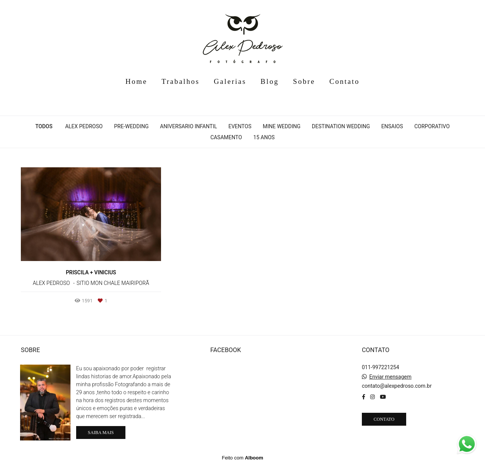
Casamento (226, 137)
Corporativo (431, 126)
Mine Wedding (281, 126)
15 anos (264, 137)
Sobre (304, 81)
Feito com (242, 458)
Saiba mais (101, 432)
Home (136, 81)
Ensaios (392, 126)
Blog (270, 81)
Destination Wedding (341, 126)
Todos (43, 126)
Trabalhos (180, 81)
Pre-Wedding (131, 126)
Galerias (230, 81)
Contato (344, 81)
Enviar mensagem (390, 376)
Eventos (240, 126)
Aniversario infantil (188, 126)
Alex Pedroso (84, 126)
